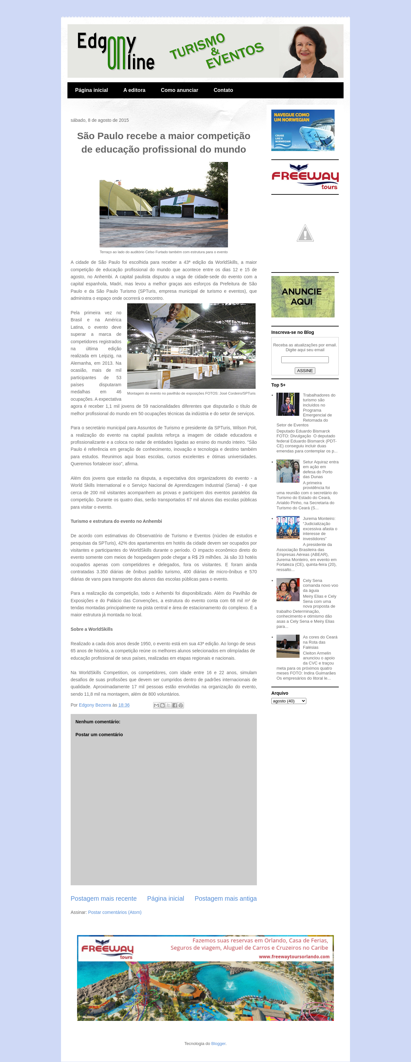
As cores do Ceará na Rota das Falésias (320, 642)
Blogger (218, 1043)
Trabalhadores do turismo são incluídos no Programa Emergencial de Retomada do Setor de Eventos (306, 410)
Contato (223, 90)
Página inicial (91, 90)
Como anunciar (179, 90)
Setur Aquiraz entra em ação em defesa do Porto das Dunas (320, 469)
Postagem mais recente (104, 898)
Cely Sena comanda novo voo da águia (320, 585)
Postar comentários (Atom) (115, 912)
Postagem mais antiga (226, 898)
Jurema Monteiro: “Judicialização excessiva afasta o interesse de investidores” (320, 528)
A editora (134, 90)
